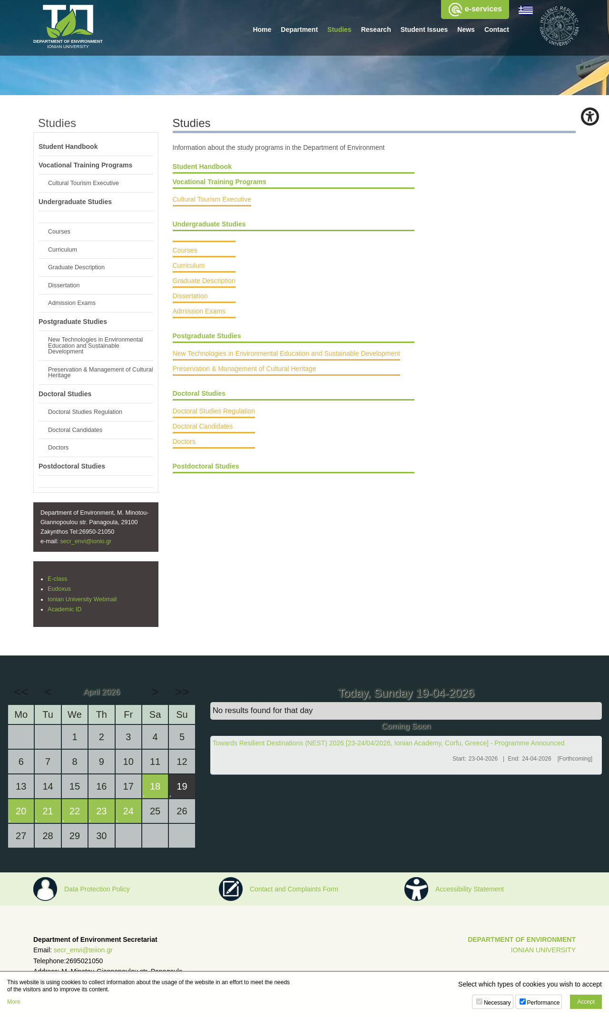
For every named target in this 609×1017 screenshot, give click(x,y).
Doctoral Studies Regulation (214, 415)
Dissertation (190, 300)
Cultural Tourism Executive (212, 199)
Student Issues (424, 29)
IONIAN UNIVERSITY (543, 950)
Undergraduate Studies (209, 224)
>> (182, 692)
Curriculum (189, 270)
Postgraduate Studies (207, 340)
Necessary (497, 1002)
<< (21, 692)
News (466, 29)
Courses (185, 254)
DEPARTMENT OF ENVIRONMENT (522, 939)
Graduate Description (204, 285)
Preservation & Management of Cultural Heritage (244, 373)
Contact (496, 29)
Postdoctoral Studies (206, 470)
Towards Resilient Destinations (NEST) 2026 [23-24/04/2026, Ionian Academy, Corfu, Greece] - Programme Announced (389, 743)
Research (376, 29)
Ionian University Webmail (82, 599)
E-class (57, 579)
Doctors (184, 446)
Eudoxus (59, 589)
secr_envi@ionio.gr (85, 541)
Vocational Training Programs (219, 182)
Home (262, 29)
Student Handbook (202, 166)
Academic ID (64, 609)
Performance (543, 1002)
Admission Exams (199, 315)
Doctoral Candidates (203, 430)
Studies (339, 29)
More (13, 1001)
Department (299, 29)
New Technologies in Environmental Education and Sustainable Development (286, 358)
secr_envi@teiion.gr (83, 950)
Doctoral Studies (199, 397)
